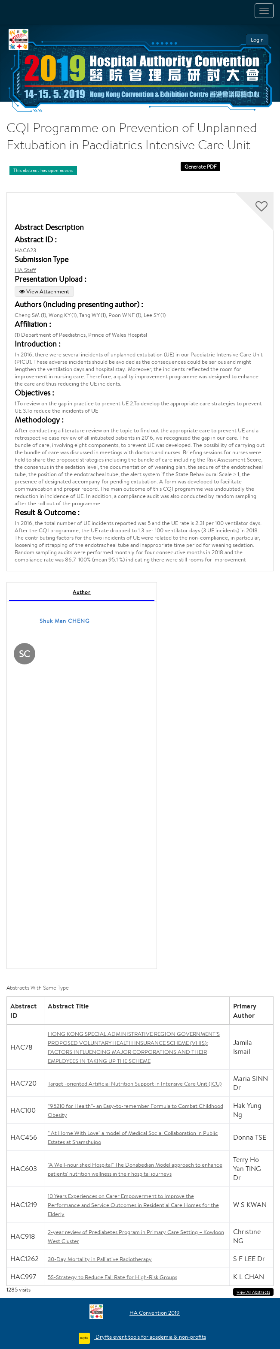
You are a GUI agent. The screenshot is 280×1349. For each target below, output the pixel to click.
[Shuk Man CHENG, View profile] (24, 655)
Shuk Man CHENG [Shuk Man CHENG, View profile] (65, 621)
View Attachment (44, 291)
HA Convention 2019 (154, 1312)
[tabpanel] (82, 775)
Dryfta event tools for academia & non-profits (150, 1336)
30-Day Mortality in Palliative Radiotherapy (100, 1259)
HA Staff (25, 270)
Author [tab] (82, 592)
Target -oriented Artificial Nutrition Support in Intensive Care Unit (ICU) (135, 1083)
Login (257, 39)
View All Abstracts (253, 1292)
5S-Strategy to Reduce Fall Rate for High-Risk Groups (112, 1277)
